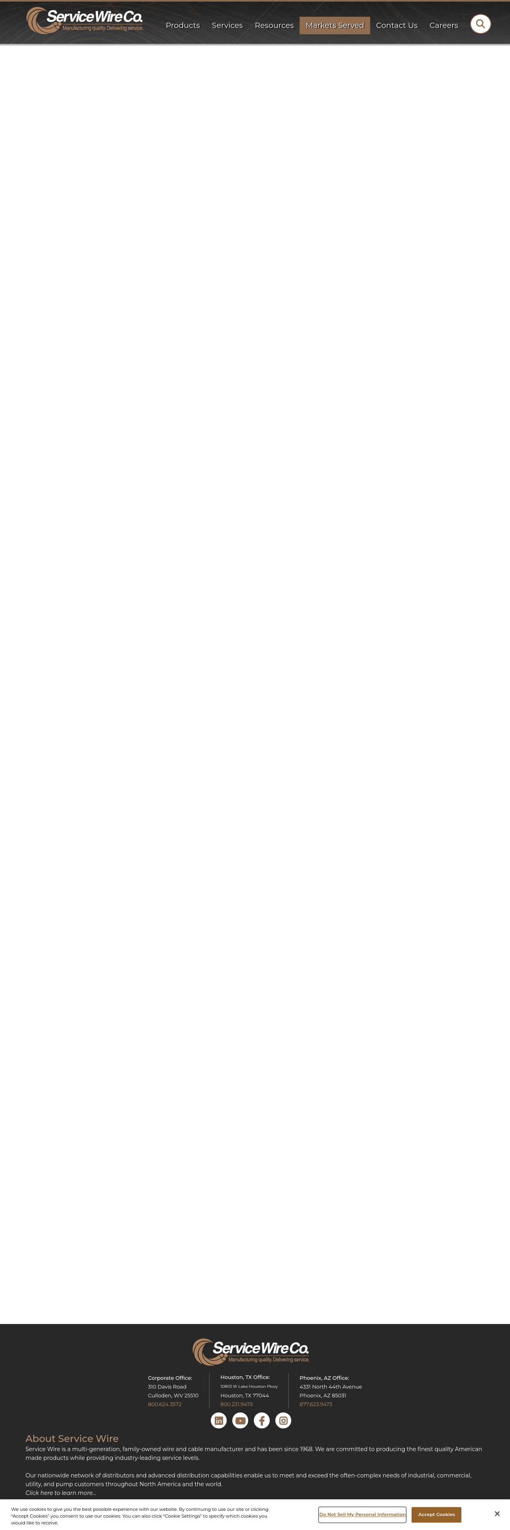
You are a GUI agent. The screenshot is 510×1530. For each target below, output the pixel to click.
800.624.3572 (164, 1404)
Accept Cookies (436, 1514)
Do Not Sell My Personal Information (362, 1514)
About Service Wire (72, 1438)
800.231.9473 (236, 1404)
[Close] (497, 1513)
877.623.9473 (316, 1404)
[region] (255, 1514)
